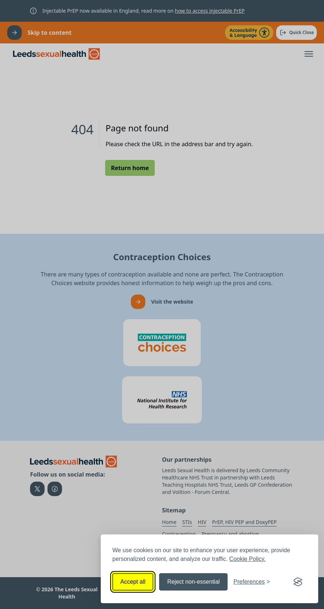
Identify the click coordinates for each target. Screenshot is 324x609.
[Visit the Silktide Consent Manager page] (298, 582)
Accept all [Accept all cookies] (132, 582)
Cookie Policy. (247, 559)
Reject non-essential (193, 582)
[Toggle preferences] (251, 582)
